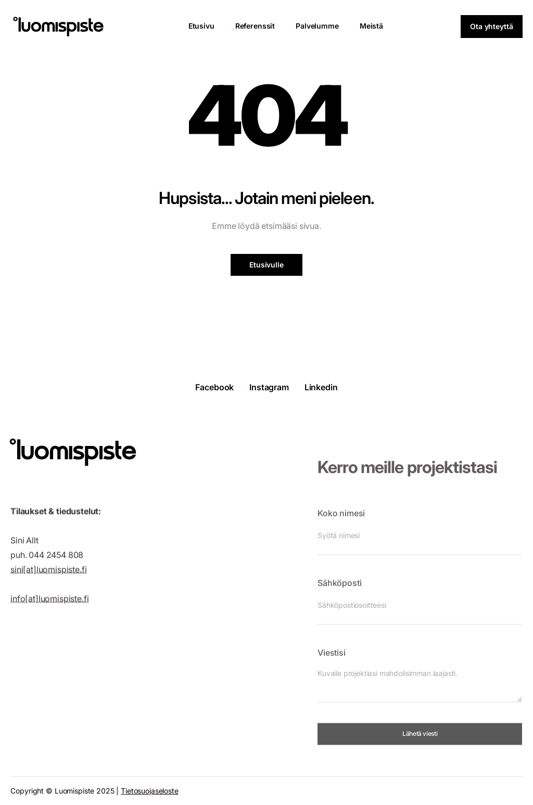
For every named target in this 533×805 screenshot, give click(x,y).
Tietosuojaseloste (150, 790)
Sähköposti (339, 594)
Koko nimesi (341, 524)
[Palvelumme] (317, 26)
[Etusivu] (201, 26)
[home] (58, 26)
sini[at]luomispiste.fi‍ (48, 576)
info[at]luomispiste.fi (49, 605)
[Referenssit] (255, 26)
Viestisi (332, 664)
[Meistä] (371, 26)
